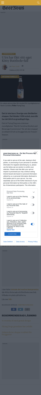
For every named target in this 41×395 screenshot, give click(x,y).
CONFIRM (12, 234)
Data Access (20, 241)
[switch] (32, 197)
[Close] (37, 153)
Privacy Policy (33, 241)
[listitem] (20, 192)
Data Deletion (8, 241)
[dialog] (20, 197)
